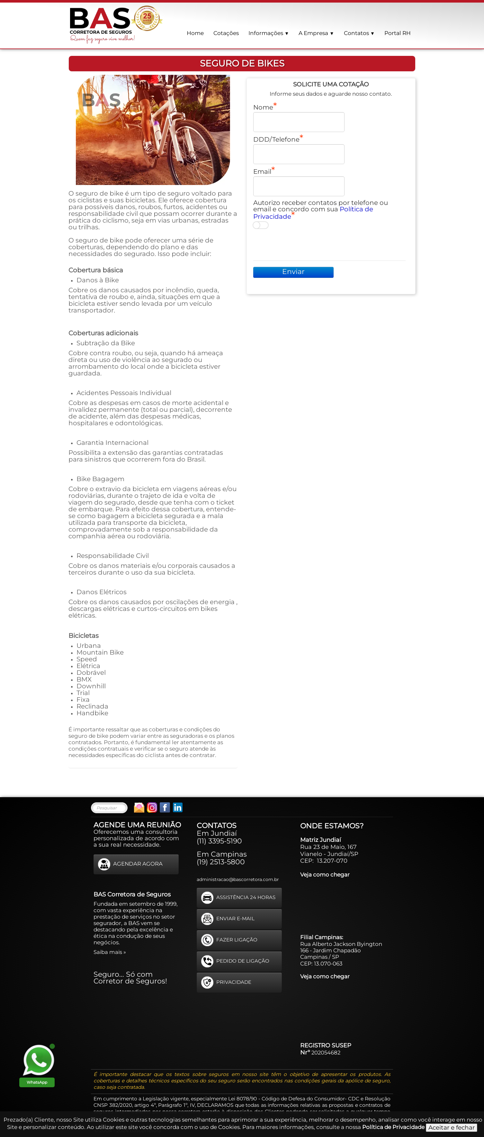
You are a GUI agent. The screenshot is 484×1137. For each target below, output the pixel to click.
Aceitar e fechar (451, 1127)
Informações (268, 33)
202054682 (325, 1052)
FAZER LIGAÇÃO (229, 940)
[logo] (116, 24)
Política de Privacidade (393, 1127)
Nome (263, 106)
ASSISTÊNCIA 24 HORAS (238, 897)
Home (195, 33)
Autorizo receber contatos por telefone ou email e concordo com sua (320, 209)
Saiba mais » (110, 952)
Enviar (293, 271)
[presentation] (302, 244)
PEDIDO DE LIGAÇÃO (235, 961)
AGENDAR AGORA (130, 864)
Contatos (359, 33)
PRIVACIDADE (226, 982)
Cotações (226, 33)
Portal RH (397, 33)
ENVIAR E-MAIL (228, 918)
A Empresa (316, 33)
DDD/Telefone (276, 139)
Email (262, 171)
